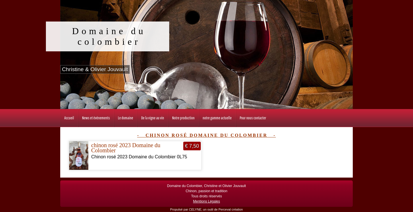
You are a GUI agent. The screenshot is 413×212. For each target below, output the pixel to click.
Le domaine (125, 117)
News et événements (96, 117)
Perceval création (231, 209)
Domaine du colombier (109, 36)
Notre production (183, 117)
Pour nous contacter (253, 117)
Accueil (69, 117)
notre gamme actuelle (216, 117)
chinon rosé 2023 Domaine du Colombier (125, 147)
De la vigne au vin (152, 117)
